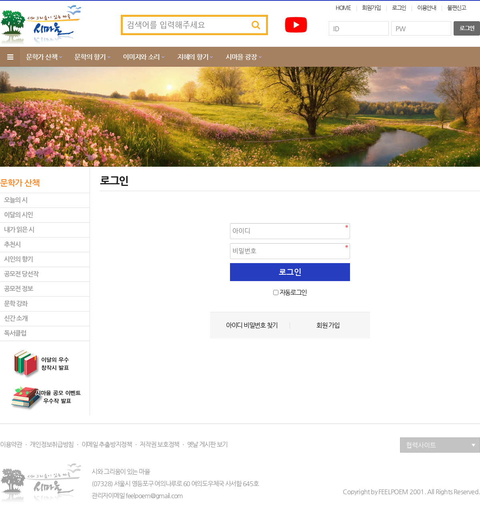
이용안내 (426, 7)
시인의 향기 (18, 259)
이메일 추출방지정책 (107, 444)
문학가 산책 (41, 57)
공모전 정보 (18, 289)
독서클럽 (15, 333)
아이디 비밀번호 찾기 (252, 325)
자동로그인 (293, 292)
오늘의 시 (15, 200)
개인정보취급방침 (52, 444)
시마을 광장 (241, 57)
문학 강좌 (15, 304)
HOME (343, 7)
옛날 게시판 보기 (207, 444)
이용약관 (11, 444)
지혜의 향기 (192, 57)
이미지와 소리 (141, 57)
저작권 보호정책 (159, 444)
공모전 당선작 (21, 274)
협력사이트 (441, 445)
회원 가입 (328, 325)
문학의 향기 (89, 57)
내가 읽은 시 (19, 230)
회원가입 (371, 7)
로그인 (399, 7)
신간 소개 (15, 318)
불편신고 (456, 7)
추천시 (12, 245)
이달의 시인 (18, 215)
